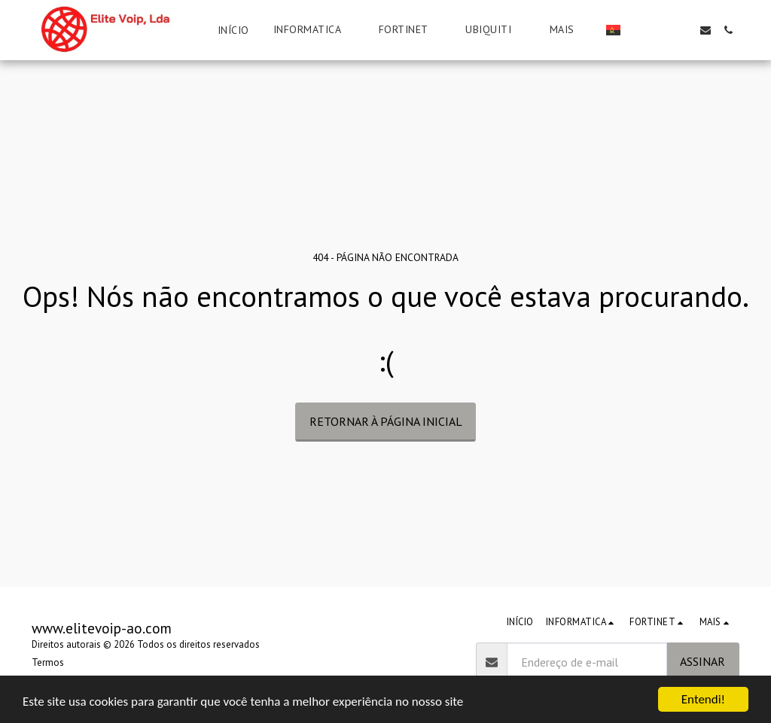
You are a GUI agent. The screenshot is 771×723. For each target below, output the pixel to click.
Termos (48, 662)
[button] (314, 30)
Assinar (702, 661)
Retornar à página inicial (385, 421)
